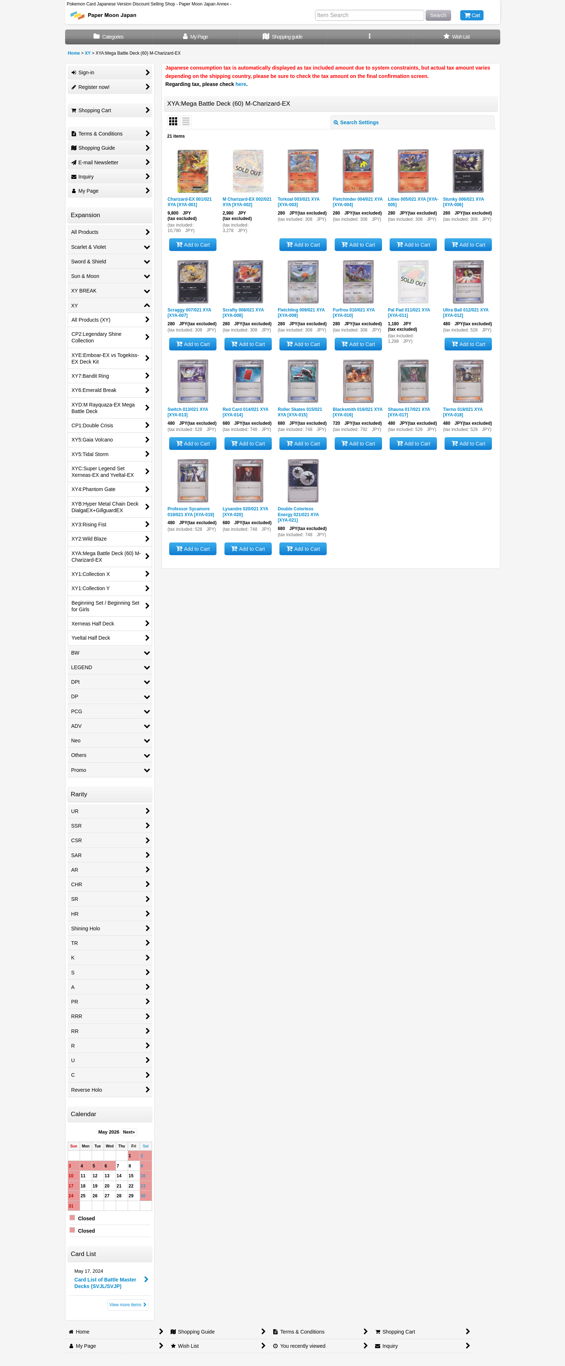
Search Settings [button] (356, 122)
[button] (369, 37)
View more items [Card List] (128, 1304)
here (240, 84)
